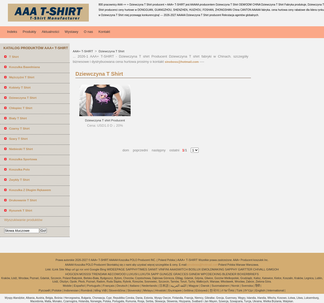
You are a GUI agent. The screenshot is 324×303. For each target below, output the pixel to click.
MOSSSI (85, 274)
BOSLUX (195, 269)
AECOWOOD (117, 274)
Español (79, 285)
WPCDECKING (211, 274)
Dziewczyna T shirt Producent (105, 120)
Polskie (57, 290)
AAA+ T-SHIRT (83, 51)
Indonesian (71, 290)
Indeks (12, 32)
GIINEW (194, 274)
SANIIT (153, 269)
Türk (239, 290)
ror (81, 269)
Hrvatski (160, 290)
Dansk (205, 285)
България (175, 290)
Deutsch (122, 285)
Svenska (247, 285)
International (275, 290)
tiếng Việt (100, 290)
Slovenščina (117, 290)
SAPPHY (231, 269)
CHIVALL (259, 269)
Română (86, 290)
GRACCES (180, 274)
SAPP (155, 274)
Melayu (148, 290)
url (73, 269)
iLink (55, 269)
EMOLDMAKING (213, 269)
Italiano (135, 285)
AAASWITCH (179, 269)
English (260, 290)
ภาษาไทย (227, 290)
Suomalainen (220, 285)
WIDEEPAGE (116, 269)
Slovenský (134, 290)
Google (94, 269)
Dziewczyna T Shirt (111, 51)
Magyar (194, 285)
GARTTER (245, 269)
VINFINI (163, 269)
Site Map (65, 269)
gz (77, 269)
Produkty (29, 32)
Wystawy (71, 32)
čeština (188, 290)
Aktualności (50, 32)
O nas (88, 32)
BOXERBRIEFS (248, 274)
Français (108, 285)
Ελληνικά (202, 290)
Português (94, 285)
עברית (248, 290)
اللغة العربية (178, 285)
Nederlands (149, 285)
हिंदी (257, 285)
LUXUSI (132, 274)
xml (86, 269)
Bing (103, 269)
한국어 (214, 290)
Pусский (44, 290)
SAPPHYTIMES (136, 269)
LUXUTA (144, 274)
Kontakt (104, 32)
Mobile (67, 285)
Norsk (235, 285)
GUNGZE (166, 274)
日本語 (164, 285)
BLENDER (229, 274)
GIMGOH (272, 269)
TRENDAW (99, 274)
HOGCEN (71, 274)
